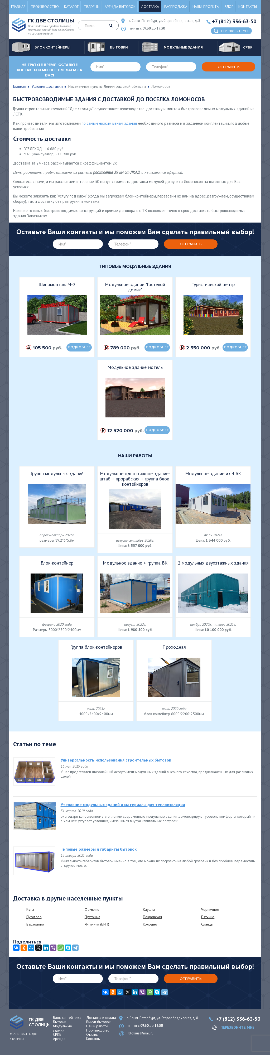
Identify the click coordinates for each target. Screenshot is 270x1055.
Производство (45, 6)
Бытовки (59, 1022)
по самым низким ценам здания (109, 123)
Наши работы (97, 1026)
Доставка (150, 6)
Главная (18, 6)
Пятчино (207, 916)
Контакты (247, 6)
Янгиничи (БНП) (97, 924)
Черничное (210, 909)
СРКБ (57, 1034)
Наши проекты (205, 6)
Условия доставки (47, 86)
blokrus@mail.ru (140, 1033)
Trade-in (91, 6)
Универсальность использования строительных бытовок (116, 760)
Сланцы (207, 924)
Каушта (149, 909)
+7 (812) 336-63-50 (234, 21)
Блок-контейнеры (67, 1017)
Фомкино (92, 909)
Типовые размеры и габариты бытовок (99, 849)
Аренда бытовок (120, 6)
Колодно (150, 924)
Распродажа (175, 6)
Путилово (34, 916)
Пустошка (92, 916)
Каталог (71, 6)
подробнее (79, 347)
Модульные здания (62, 1028)
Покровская (152, 916)
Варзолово (35, 924)
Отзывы (92, 1034)
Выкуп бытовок (98, 1022)
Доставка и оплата (101, 1017)
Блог (229, 6)
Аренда (59, 1039)
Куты (30, 909)
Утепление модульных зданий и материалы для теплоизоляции (123, 804)
